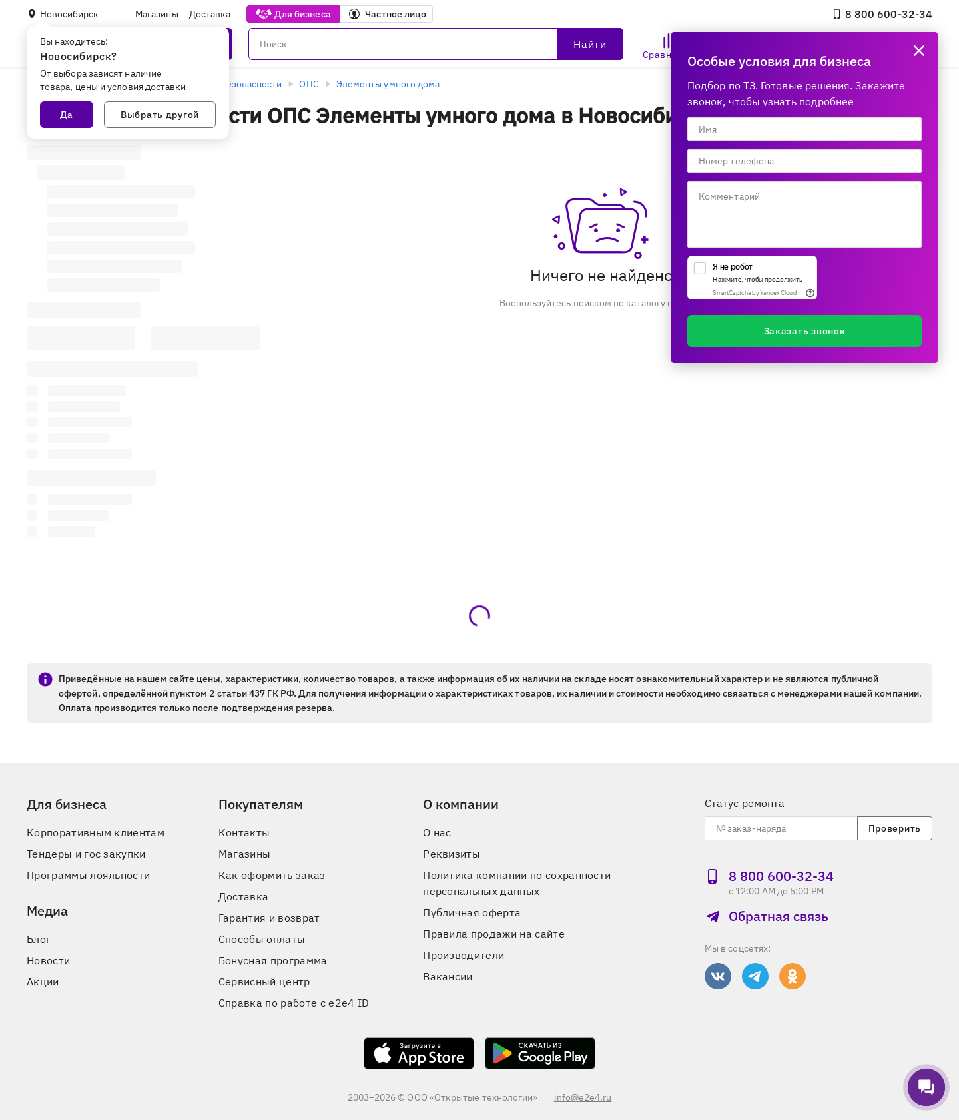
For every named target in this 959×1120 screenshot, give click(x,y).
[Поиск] (435, 44)
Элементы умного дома (388, 84)
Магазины (156, 14)
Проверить (894, 828)
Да (66, 115)
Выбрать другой (160, 115)
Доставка (210, 14)
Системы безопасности (230, 84)
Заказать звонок (805, 331)
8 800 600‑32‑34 (882, 14)
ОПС (308, 84)
